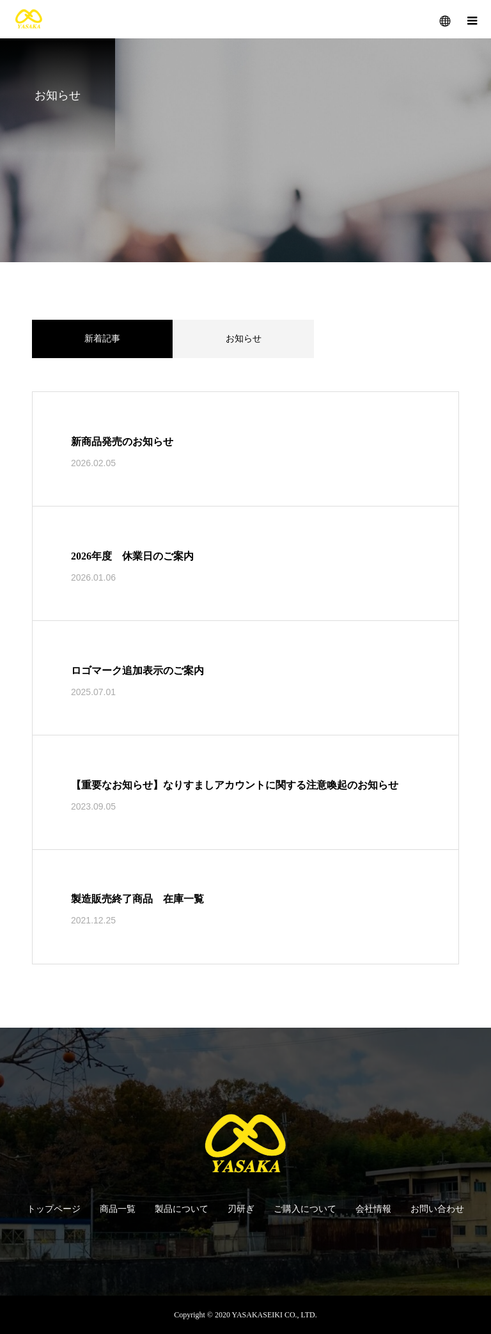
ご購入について (305, 1209)
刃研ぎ (241, 1209)
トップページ (54, 1209)
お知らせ (243, 338)
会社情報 (373, 1209)
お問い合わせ (437, 1209)
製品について (181, 1209)
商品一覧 (118, 1209)
